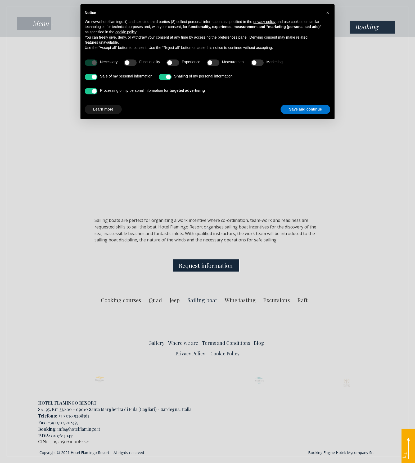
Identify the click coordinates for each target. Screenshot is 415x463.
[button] (327, 12)
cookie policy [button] (125, 32)
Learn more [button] (103, 109)
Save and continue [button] (305, 109)
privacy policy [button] (264, 22)
